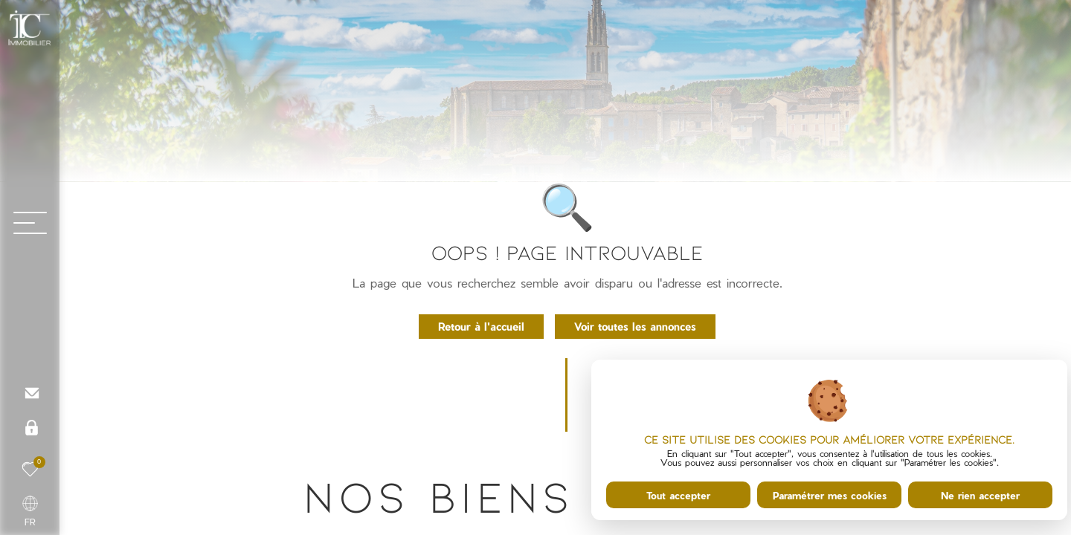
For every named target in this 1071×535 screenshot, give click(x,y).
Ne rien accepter (980, 495)
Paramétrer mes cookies (830, 495)
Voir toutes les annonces (635, 326)
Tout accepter (678, 495)
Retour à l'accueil (481, 326)
